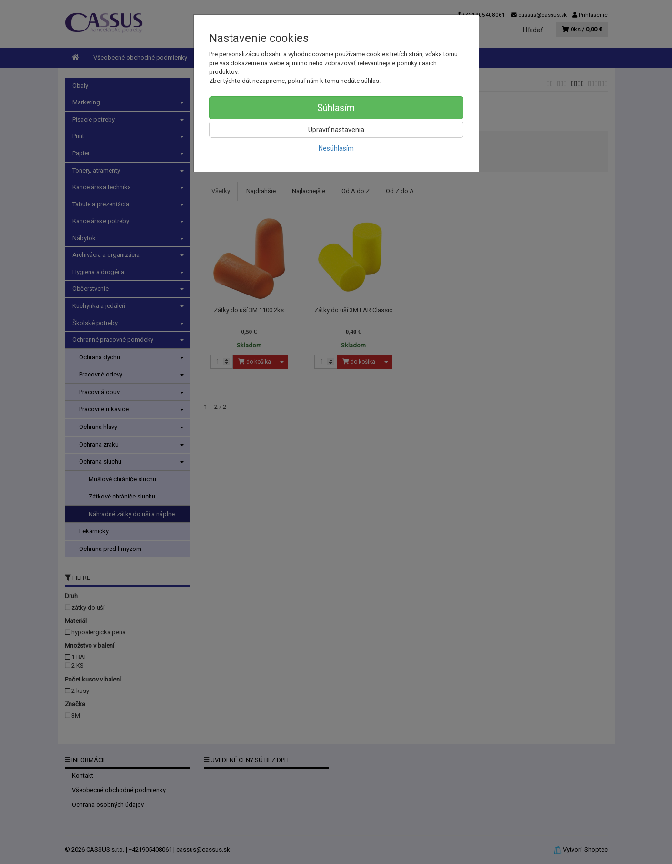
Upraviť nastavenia (336, 129)
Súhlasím (336, 107)
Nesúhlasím (336, 148)
